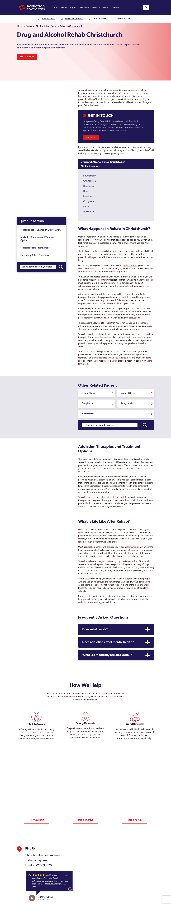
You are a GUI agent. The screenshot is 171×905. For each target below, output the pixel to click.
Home (20, 26)
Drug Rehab (127, 403)
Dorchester (88, 186)
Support (73, 7)
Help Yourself (36, 820)
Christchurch (89, 181)
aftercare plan (133, 547)
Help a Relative (85, 820)
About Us (96, 7)
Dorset (86, 191)
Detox (64, 7)
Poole (86, 206)
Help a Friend (134, 820)
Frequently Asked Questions (34, 255)
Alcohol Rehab (89, 393)
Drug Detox (87, 403)
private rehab (130, 265)
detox (115, 251)
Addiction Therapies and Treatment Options (38, 239)
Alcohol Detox (128, 393)
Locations (84, 7)
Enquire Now (27, 56)
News (106, 7)
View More (88, 414)
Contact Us (91, 137)
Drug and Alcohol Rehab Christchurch (103, 162)
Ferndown (88, 196)
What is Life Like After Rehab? (35, 248)
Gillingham (88, 201)
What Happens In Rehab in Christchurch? (40, 230)
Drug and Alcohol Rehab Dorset (41, 26)
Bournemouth (89, 176)
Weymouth (88, 212)
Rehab (55, 7)
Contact (115, 7)
